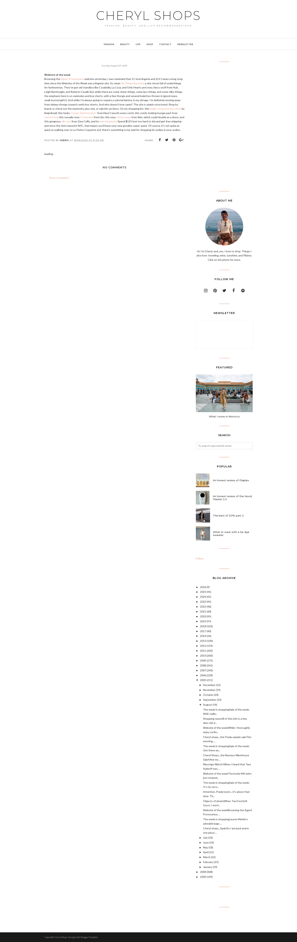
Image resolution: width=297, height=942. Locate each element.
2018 (203, 626)
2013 (203, 640)
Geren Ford (51, 117)
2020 (203, 616)
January (207, 867)
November (209, 689)
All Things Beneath (132, 83)
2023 (203, 601)
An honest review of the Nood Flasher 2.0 (232, 498)
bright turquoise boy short (165, 108)
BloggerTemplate (89, 937)
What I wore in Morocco (224, 416)
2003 (203, 876)
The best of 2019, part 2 (228, 515)
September (209, 699)
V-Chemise (86, 117)
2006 (203, 675)
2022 (203, 606)
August (207, 704)
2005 (203, 680)
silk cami (66, 121)
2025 (203, 591)
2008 (203, 665)
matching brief (108, 121)
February (208, 862)
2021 (203, 611)
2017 (203, 631)
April (206, 852)
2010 (203, 655)
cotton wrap (123, 117)
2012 (203, 645)
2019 (203, 621)
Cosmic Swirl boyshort (83, 113)
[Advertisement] (224, 126)
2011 (203, 650)
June (206, 842)
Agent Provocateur (72, 78)
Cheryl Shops (148, 15)
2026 (203, 587)
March (206, 857)
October (208, 694)
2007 (203, 670)
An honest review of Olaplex (231, 480)
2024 (203, 596)
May (205, 847)
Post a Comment (59, 177)
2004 (203, 871)
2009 (203, 660)
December (209, 685)
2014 (203, 635)
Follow (199, 558)
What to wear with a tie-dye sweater (231, 533)
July (205, 837)
